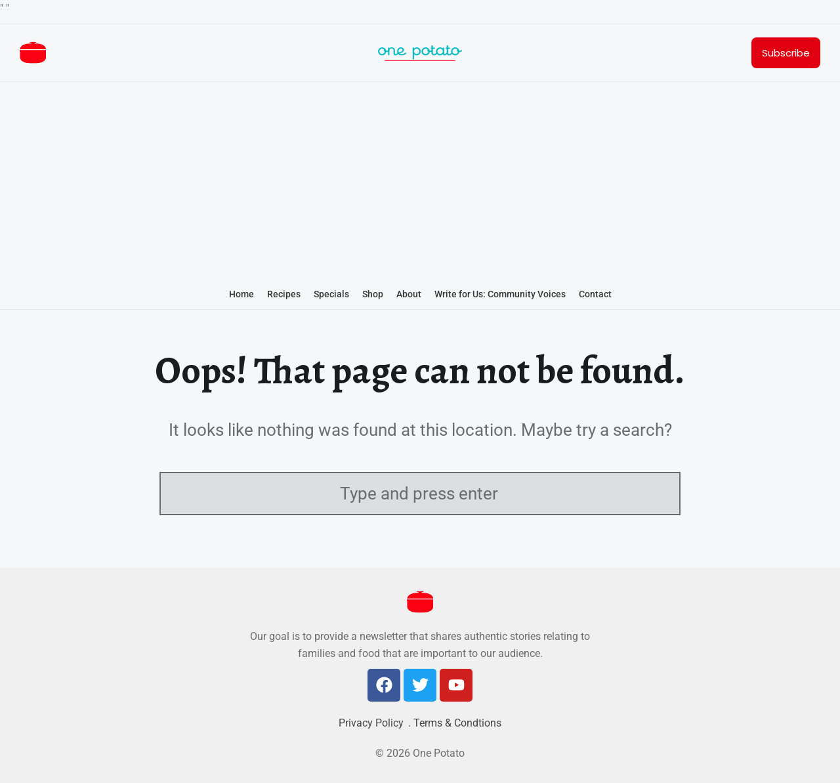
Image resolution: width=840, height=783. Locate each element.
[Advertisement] (420, 182)
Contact (595, 294)
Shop (372, 294)
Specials (331, 294)
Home (241, 294)
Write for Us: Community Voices (500, 294)
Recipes (284, 294)
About (408, 294)
